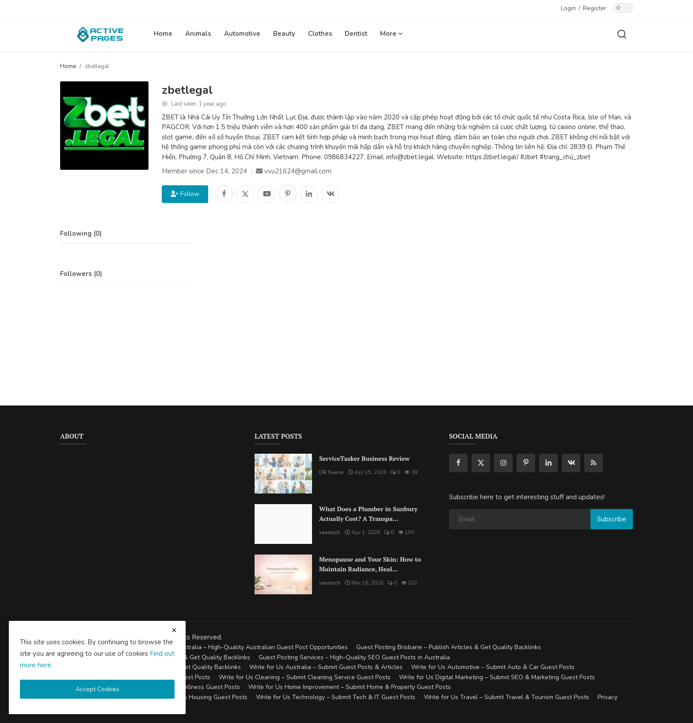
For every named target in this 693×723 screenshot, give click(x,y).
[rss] (593, 463)
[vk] (571, 463)
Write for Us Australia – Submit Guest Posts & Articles (326, 667)
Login (568, 8)
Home (163, 33)
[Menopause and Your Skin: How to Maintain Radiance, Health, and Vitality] (283, 574)
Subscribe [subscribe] (611, 519)
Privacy (607, 697)
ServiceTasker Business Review (364, 458)
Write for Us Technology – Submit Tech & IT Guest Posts (335, 697)
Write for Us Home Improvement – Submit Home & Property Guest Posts (349, 687)
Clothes (320, 33)
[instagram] (503, 463)
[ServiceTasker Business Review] (283, 473)
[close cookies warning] (174, 630)
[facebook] (458, 463)
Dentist (356, 33)
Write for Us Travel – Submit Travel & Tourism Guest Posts (506, 697)
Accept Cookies (97, 689)
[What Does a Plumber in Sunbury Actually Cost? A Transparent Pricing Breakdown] (283, 524)
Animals (198, 33)
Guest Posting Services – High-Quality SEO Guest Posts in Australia (354, 657)
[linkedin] (548, 463)
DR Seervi (331, 472)
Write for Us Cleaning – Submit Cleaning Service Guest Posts (305, 677)
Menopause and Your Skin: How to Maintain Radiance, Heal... (370, 564)
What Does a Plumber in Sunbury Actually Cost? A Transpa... (368, 514)
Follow (185, 194)
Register (594, 8)
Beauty (284, 33)
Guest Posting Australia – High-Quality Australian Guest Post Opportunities (241, 647)
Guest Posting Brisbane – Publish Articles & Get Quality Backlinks (448, 647)
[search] (622, 34)
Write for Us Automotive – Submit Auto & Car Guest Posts (493, 667)
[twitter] (481, 463)
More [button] (391, 33)
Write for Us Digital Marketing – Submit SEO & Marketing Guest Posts (497, 677)
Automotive (242, 33)
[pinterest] (526, 463)
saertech (329, 532)
